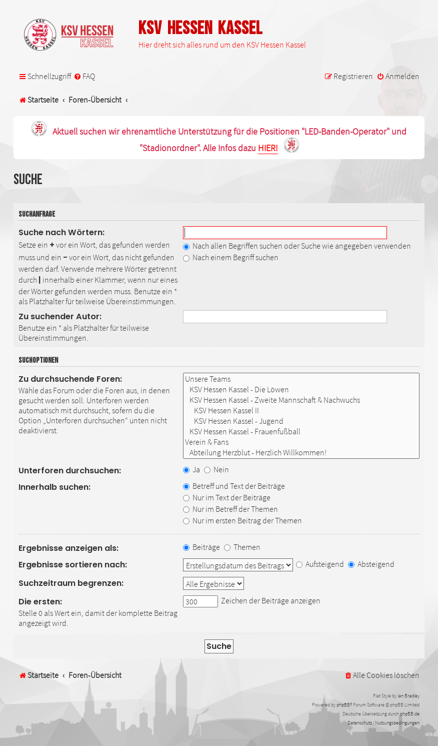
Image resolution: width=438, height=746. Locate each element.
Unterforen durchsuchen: (69, 470)
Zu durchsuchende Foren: (70, 379)
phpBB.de (410, 713)
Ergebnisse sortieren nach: (72, 564)
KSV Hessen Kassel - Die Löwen (301, 389)
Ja (191, 469)
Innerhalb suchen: (54, 487)
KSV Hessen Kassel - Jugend (301, 421)
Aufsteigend (320, 564)
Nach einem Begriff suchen (230, 257)
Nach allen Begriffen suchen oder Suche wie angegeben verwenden (297, 246)
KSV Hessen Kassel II (301, 410)
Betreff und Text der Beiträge (234, 486)
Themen (242, 547)
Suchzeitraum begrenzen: (71, 583)
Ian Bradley (409, 695)
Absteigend (371, 564)
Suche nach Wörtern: (61, 232)
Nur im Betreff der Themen (230, 509)
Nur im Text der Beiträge (226, 497)
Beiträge (201, 547)
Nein (216, 469)
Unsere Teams (301, 379)
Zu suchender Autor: (60, 316)
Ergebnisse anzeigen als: (68, 548)
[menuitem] (84, 76)
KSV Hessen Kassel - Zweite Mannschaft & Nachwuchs (301, 400)
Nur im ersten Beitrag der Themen (242, 520)
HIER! (268, 148)
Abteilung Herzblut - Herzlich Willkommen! (301, 452)
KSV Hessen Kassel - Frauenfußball (301, 431)
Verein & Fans (301, 442)
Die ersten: (40, 601)
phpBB (343, 704)
